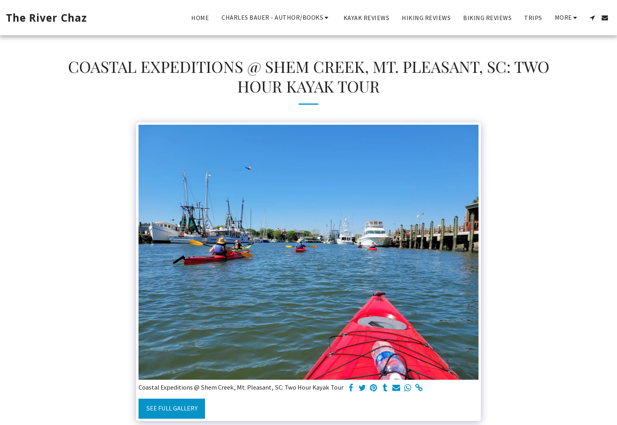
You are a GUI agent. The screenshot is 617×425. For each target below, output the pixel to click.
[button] (276, 17)
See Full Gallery (172, 408)
